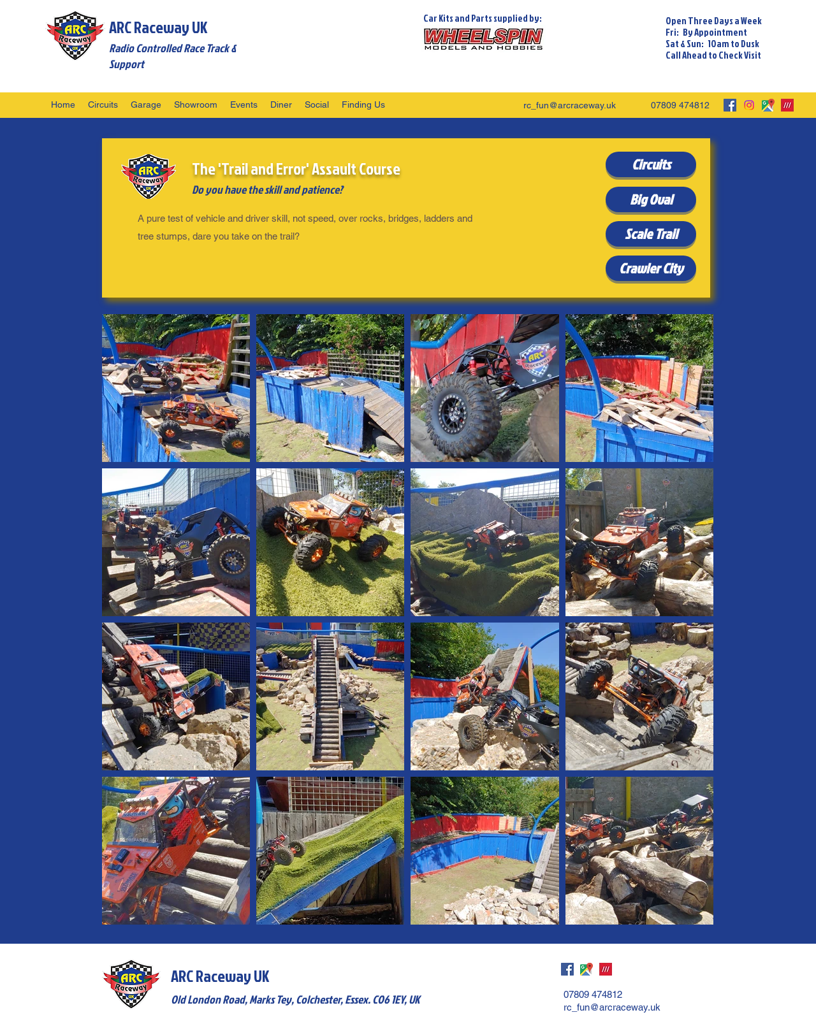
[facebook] (730, 105)
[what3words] (787, 105)
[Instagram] (749, 105)
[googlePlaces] (768, 105)
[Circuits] (651, 164)
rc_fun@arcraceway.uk (569, 105)
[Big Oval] (651, 199)
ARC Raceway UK (158, 27)
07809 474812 (680, 105)
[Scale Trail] (651, 234)
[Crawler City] (651, 268)
